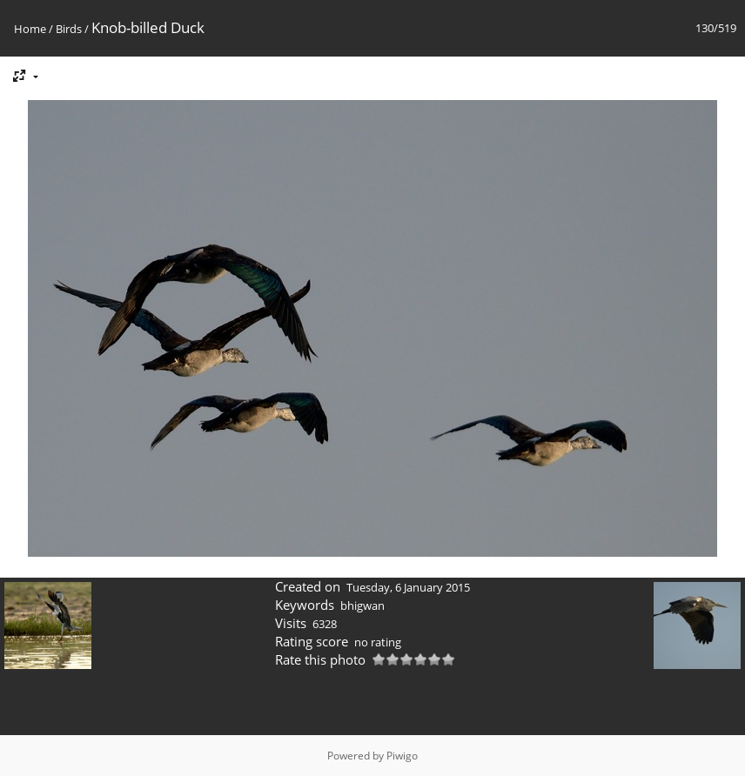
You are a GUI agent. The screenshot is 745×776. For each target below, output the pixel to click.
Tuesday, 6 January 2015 (408, 587)
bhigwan (362, 605)
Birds (69, 29)
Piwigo (402, 755)
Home (30, 29)
